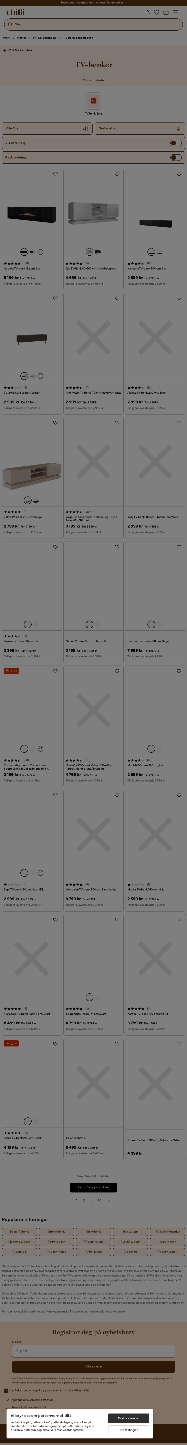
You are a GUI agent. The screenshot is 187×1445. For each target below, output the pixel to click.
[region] (80, 1423)
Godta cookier (129, 1418)
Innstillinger (129, 1430)
